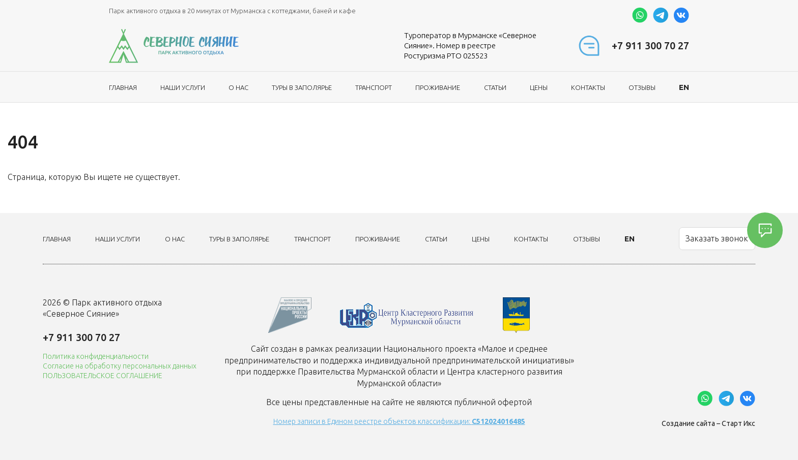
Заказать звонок (717, 238)
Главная (123, 87)
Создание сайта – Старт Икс (708, 423)
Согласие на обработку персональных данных (119, 366)
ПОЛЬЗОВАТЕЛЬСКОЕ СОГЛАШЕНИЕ (102, 375)
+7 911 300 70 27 (650, 45)
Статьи (495, 87)
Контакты (588, 87)
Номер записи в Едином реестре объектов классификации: (399, 421)
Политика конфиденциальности (96, 356)
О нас (238, 87)
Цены (539, 87)
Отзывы (642, 87)
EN (684, 87)
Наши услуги (182, 87)
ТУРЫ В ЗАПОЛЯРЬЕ (302, 87)
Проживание (437, 87)
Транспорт (373, 87)
